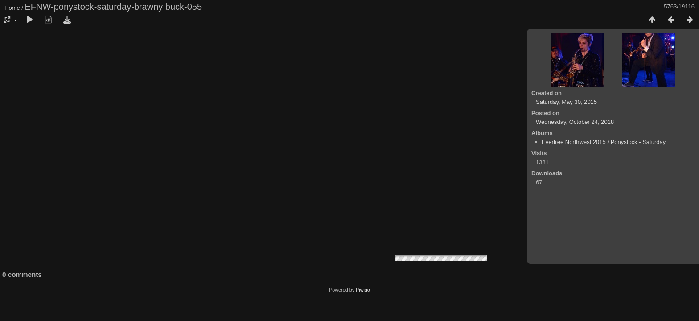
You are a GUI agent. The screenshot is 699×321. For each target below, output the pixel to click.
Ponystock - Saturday (638, 142)
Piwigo (363, 289)
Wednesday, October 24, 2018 (575, 122)
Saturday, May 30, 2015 (566, 102)
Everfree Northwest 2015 (574, 142)
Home (12, 7)
